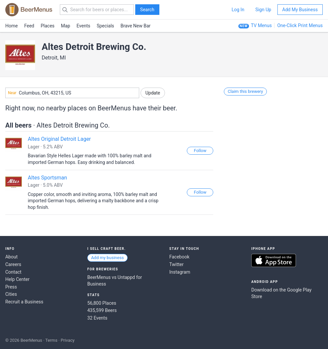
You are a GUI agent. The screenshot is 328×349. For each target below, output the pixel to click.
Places (48, 25)
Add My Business (300, 9)
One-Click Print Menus (300, 25)
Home (11, 25)
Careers (13, 264)
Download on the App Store (273, 260)
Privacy (67, 340)
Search (147, 9)
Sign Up (263, 9)
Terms (51, 340)
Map (65, 25)
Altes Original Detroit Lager (59, 139)
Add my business (107, 257)
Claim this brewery (245, 91)
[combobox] (72, 93)
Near (12, 93)
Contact (13, 272)
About (11, 256)
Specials (105, 25)
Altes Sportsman (47, 177)
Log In (237, 9)
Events (83, 25)
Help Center (17, 279)
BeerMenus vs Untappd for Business (114, 281)
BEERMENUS (28, 10)
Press (11, 287)
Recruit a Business (24, 301)
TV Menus (261, 25)
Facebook (179, 256)
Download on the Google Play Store (281, 293)
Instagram (179, 272)
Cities (11, 294)
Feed (29, 25)
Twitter (176, 264)
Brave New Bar (136, 25)
